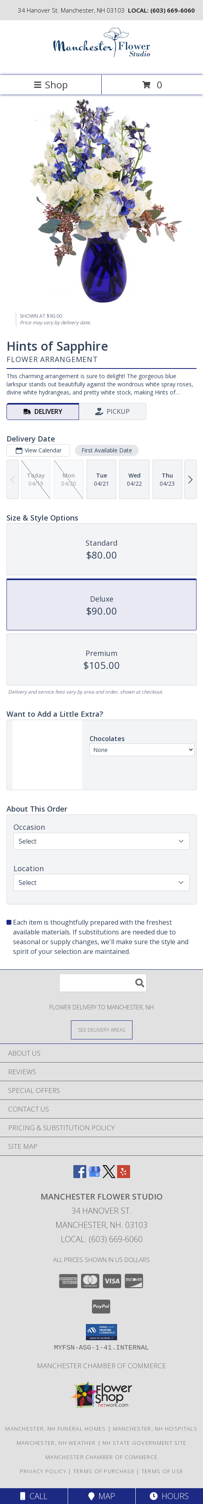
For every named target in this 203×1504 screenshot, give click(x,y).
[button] (101, 1332)
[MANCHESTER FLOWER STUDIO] (101, 63)
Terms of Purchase (104, 1471)
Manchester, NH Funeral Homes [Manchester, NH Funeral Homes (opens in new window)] (55, 1428)
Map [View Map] (101, 1496)
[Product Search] (103, 983)
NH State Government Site (144, 1442)
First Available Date (106, 450)
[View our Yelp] (123, 1175)
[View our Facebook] (79, 1175)
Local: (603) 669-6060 (102, 1239)
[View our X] (109, 1175)
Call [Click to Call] (33, 1496)
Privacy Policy (43, 1471)
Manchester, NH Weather (56, 1442)
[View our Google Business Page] (94, 1175)
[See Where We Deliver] (101, 1029)
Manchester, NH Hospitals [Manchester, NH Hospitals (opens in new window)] (155, 1428)
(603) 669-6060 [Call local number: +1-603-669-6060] (172, 10)
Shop (51, 84)
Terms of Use (162, 1471)
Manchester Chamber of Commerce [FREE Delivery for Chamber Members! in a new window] (101, 1365)
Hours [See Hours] (169, 1496)
